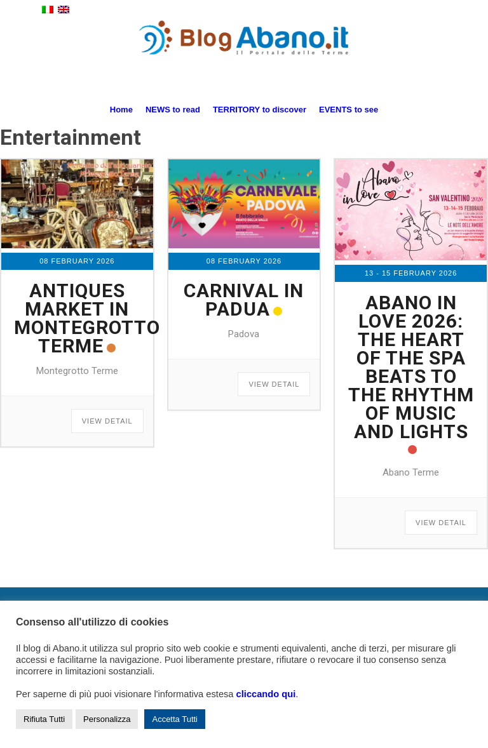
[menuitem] (121, 110)
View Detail (107, 421)
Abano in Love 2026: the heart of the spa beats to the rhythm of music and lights (411, 367)
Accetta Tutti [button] (175, 719)
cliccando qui (266, 694)
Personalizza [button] (106, 719)
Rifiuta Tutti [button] (44, 719)
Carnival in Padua (244, 299)
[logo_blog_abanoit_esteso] (244, 56)
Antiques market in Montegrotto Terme (87, 318)
